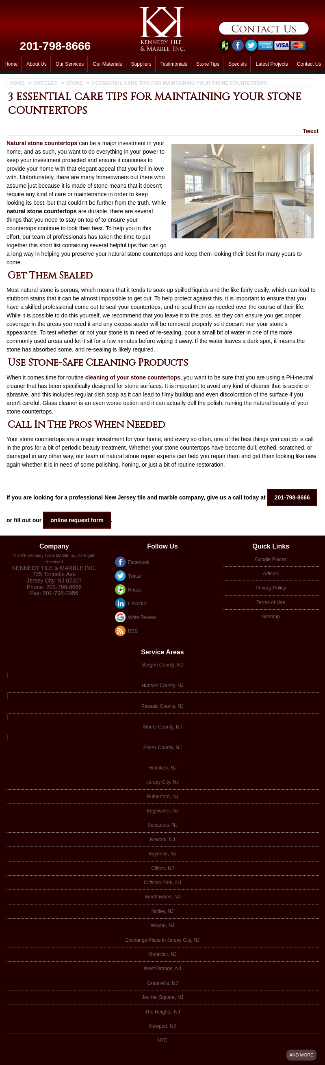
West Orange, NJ (162, 968)
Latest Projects (272, 64)
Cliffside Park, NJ (162, 882)
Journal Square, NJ (163, 997)
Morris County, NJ (162, 727)
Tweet (310, 131)
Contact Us (309, 64)
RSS (133, 631)
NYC (162, 1040)
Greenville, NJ (162, 983)
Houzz (135, 589)
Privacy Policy (271, 588)
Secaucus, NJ (162, 825)
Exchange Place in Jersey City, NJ (163, 940)
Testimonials (173, 64)
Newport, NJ (162, 1026)
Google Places (271, 559)
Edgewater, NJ (162, 811)
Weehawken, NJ (162, 897)
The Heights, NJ (162, 1012)
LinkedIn (137, 603)
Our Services (70, 64)
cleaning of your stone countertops (132, 377)
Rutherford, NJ (162, 796)
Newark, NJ (162, 839)
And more (301, 1054)
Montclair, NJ (162, 954)
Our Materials (107, 64)
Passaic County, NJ (162, 706)
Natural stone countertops (41, 143)
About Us (36, 64)
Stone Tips (207, 64)
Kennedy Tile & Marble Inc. (54, 568)
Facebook (139, 562)
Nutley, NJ (162, 911)
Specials (237, 64)
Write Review (142, 617)
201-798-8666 (55, 46)
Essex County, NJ (162, 747)
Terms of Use (270, 602)
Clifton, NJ (162, 868)
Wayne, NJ (162, 925)
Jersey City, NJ (162, 782)
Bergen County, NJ (162, 665)
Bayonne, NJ (163, 854)
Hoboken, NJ (162, 768)
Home (10, 64)
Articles (271, 573)
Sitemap (271, 616)
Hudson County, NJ (162, 685)
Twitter (135, 576)
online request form (77, 520)
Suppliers (141, 64)
